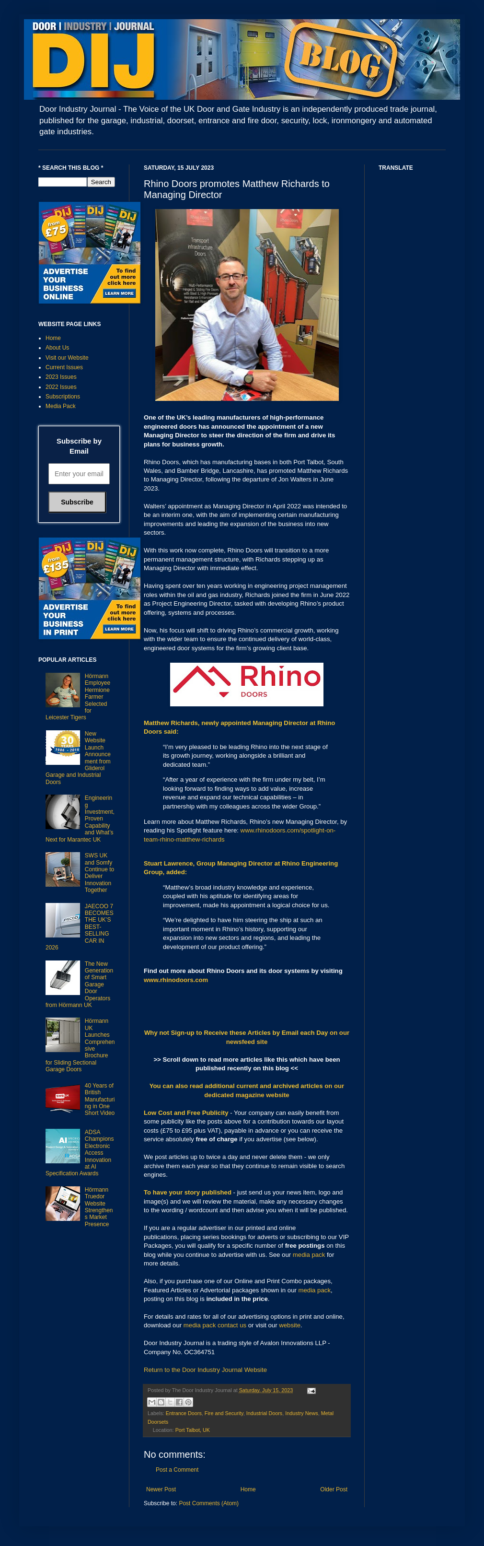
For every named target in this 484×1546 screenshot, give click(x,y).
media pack (309, 1254)
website (289, 1325)
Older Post (333, 1489)
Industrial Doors (264, 1413)
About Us (57, 347)
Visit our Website (67, 357)
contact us (232, 1325)
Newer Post (161, 1489)
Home (248, 1489)
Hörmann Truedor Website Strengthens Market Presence (99, 1207)
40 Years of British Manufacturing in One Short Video (100, 1099)
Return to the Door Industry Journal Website (205, 1369)
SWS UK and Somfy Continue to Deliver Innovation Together (99, 872)
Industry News (301, 1413)
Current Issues (64, 367)
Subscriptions (63, 396)
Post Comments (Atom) (209, 1503)
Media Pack (61, 406)
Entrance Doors (184, 1413)
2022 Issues (61, 387)
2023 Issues (61, 377)
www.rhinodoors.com (176, 980)
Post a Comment (177, 1469)
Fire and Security (224, 1413)
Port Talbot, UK (192, 1430)
